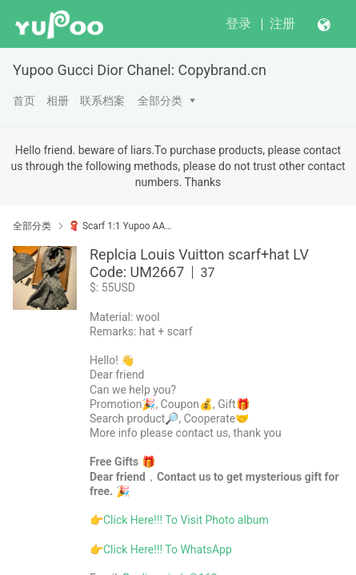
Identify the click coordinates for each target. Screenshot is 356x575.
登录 (238, 23)
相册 (57, 100)
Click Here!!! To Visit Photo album (186, 520)
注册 (282, 23)
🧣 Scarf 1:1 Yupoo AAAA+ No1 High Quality (120, 226)
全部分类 (160, 100)
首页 (24, 100)
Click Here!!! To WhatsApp (167, 549)
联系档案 (102, 100)
